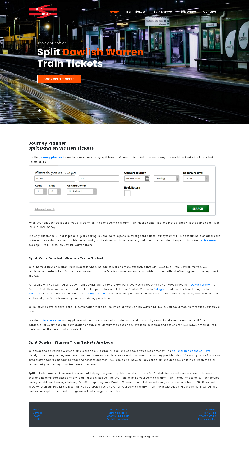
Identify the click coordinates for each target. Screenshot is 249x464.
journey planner (51, 157)
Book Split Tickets (59, 79)
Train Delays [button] (162, 12)
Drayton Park (97, 293)
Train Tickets (135, 12)
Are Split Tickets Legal (118, 419)
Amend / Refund (207, 415)
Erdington (160, 289)
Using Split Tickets (118, 412)
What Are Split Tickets (118, 415)
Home (116, 11)
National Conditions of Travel (191, 351)
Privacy (36, 415)
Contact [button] (210, 12)
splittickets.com (50, 320)
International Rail (207, 419)
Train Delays (209, 412)
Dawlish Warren (201, 284)
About (36, 409)
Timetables (188, 12)
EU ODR (36, 419)
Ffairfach (35, 293)
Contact (37, 412)
